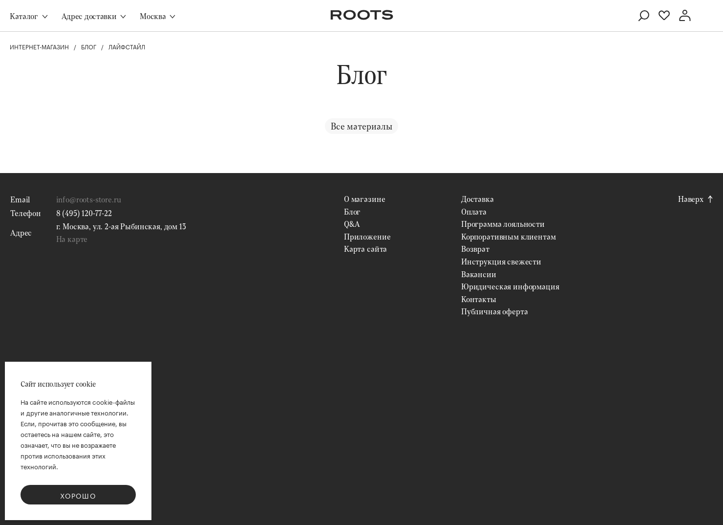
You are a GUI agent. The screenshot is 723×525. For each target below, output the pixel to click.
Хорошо (78, 495)
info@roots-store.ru (88, 199)
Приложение (367, 236)
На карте (72, 239)
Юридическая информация (510, 286)
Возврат (475, 248)
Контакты (478, 299)
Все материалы (361, 126)
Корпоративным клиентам (508, 236)
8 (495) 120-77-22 (84, 213)
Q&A (352, 224)
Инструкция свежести (501, 261)
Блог (352, 211)
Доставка (477, 199)
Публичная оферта (494, 311)
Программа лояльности (503, 224)
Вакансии (478, 274)
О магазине (364, 199)
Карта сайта (365, 248)
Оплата (474, 211)
